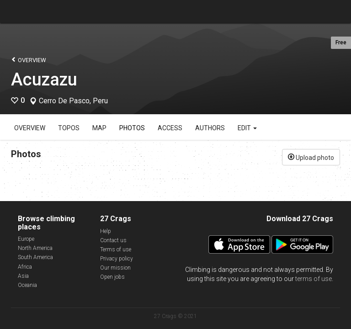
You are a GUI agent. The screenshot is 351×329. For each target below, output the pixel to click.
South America (35, 257)
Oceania (27, 285)
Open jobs (112, 277)
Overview (28, 60)
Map (99, 128)
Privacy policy (116, 258)
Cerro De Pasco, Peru (73, 101)
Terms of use (115, 249)
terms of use (313, 278)
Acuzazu (44, 79)
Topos (69, 128)
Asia (23, 276)
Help (105, 231)
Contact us (113, 240)
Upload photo (311, 156)
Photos (132, 128)
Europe (26, 239)
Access (170, 128)
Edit (247, 128)
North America (35, 248)
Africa (25, 267)
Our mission (115, 268)
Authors (210, 128)
